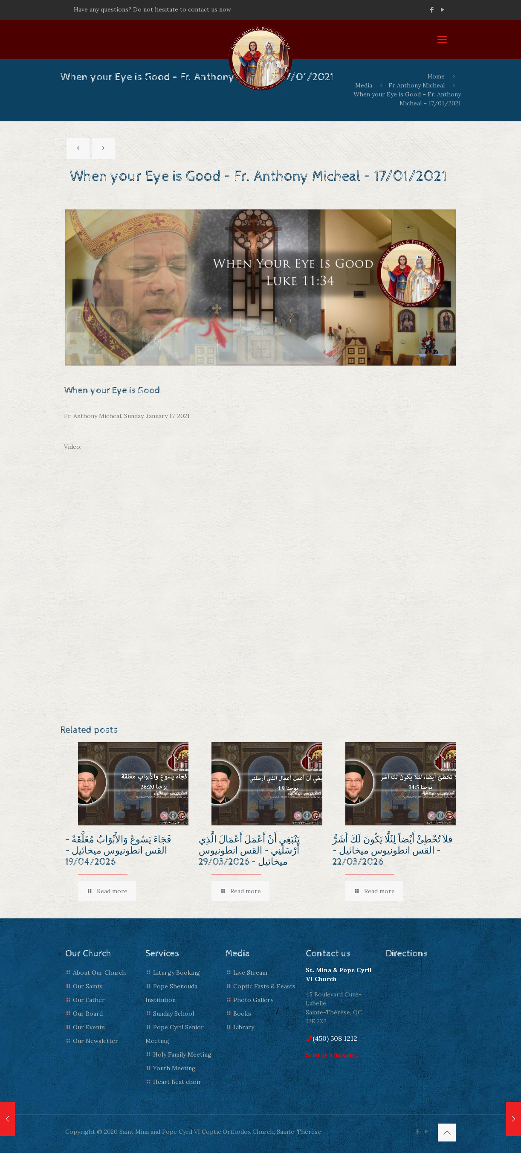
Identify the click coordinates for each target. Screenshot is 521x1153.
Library (243, 1027)
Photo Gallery (253, 1000)
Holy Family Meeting (182, 1054)
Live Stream (250, 972)
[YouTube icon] (442, 10)
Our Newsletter (95, 1041)
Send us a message (332, 1055)
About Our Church (99, 972)
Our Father (89, 1000)
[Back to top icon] (447, 1132)
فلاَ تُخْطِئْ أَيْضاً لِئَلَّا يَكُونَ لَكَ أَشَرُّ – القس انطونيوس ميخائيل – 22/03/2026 (393, 851)
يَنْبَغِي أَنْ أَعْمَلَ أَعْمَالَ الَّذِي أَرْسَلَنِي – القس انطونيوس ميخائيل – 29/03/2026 (249, 851)
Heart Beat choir (177, 1082)
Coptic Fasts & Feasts (264, 986)
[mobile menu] (442, 39)
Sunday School (173, 1013)
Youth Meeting (174, 1068)
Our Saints (88, 986)
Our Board (88, 1013)
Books (242, 1013)
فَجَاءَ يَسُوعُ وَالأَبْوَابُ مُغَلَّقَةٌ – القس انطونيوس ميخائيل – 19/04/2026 (118, 851)
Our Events (89, 1027)
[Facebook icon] (431, 10)
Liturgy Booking (176, 972)
